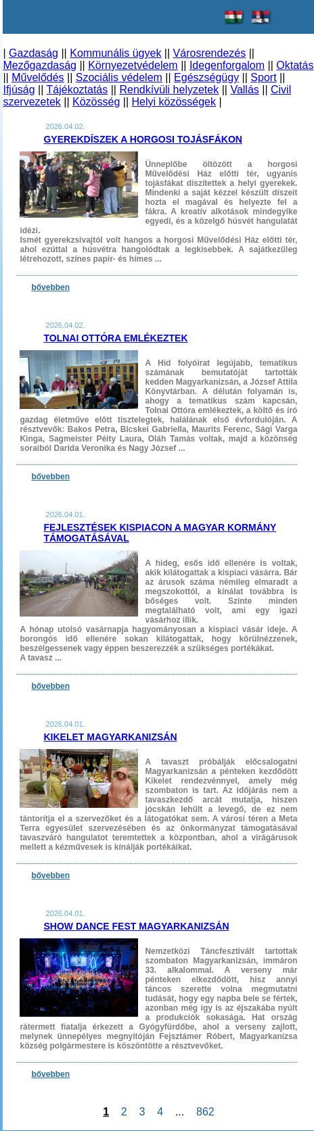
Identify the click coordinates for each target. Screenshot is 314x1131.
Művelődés (38, 77)
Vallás (244, 89)
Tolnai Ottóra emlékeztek (115, 338)
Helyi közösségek (174, 101)
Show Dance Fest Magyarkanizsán (136, 926)
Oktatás (294, 65)
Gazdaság (33, 53)
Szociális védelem (119, 77)
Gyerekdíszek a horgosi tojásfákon (142, 139)
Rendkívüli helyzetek (169, 89)
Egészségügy (206, 77)
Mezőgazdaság (39, 65)
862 (205, 1111)
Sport (263, 77)
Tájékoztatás (77, 89)
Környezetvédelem (133, 65)
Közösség (96, 101)
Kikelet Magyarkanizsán (110, 736)
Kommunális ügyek (115, 53)
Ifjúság (19, 89)
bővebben (50, 287)
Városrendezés (209, 53)
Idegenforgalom (227, 65)
